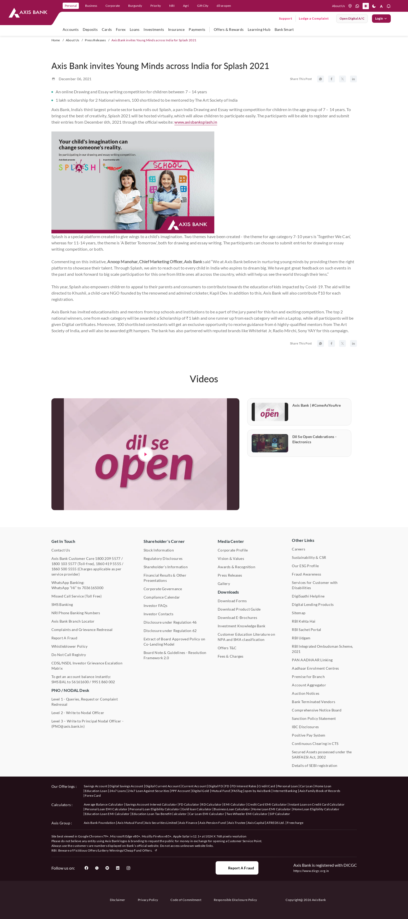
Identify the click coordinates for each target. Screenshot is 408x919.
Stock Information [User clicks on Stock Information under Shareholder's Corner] (159, 550)
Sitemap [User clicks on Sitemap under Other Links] (298, 613)
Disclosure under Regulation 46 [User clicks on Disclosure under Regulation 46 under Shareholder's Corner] (170, 622)
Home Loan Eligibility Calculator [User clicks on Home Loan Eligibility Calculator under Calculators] (316, 809)
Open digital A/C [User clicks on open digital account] (352, 18)
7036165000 (92, 587)
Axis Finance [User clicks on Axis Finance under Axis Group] (188, 823)
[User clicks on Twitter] (97, 868)
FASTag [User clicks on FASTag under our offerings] (237, 791)
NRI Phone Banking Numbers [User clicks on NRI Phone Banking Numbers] (75, 613)
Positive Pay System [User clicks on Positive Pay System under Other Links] (308, 735)
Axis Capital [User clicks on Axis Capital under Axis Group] (256, 823)
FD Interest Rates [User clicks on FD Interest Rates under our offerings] (244, 786)
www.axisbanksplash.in (195, 121)
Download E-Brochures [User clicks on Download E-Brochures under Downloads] (237, 617)
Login (381, 18)
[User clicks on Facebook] (86, 868)
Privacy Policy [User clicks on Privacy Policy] (148, 900)
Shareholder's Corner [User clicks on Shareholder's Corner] (164, 541)
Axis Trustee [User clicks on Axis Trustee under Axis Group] (237, 823)
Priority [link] (155, 6)
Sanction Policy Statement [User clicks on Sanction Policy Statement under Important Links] (314, 718)
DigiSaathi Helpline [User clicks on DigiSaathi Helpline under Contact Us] (308, 596)
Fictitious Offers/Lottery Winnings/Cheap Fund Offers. (115, 850)
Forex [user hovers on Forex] (121, 29)
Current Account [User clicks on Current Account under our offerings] (194, 786)
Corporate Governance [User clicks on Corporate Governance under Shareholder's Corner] (163, 589)
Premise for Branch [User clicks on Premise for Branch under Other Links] (308, 676)
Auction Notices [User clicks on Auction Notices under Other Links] (305, 693)
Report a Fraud (237, 868)
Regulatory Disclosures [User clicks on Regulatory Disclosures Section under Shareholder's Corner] (163, 558)
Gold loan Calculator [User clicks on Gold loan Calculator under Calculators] (197, 809)
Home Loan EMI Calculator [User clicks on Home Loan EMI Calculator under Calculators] (271, 809)
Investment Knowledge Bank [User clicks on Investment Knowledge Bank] (241, 626)
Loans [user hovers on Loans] (134, 29)
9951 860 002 (103, 682)
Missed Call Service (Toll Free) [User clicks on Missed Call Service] (76, 596)
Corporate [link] (112, 6)
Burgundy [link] (135, 6)
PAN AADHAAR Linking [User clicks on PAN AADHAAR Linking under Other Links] (312, 660)
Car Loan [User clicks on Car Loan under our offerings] (306, 786)
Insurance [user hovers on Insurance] (176, 29)
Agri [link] (186, 6)
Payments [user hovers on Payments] (197, 29)
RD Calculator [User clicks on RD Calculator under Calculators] (211, 804)
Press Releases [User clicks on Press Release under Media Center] (230, 575)
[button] (366, 6)
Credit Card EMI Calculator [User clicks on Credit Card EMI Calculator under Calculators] (267, 804)
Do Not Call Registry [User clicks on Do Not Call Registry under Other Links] (68, 654)
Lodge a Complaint (314, 18)
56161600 (80, 682)
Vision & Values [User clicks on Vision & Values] (231, 558)
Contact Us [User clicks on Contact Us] (60, 550)
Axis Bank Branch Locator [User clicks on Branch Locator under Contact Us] (73, 621)
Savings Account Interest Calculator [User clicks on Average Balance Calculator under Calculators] (151, 804)
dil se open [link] (224, 6)
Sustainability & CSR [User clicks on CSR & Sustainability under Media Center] (309, 557)
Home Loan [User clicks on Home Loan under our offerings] (323, 786)
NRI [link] (172, 6)
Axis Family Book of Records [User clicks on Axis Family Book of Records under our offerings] (319, 791)
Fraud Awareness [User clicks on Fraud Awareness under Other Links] (306, 574)
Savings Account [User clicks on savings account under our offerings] (96, 786)
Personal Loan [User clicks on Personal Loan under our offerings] (287, 786)
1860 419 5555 (108, 563)
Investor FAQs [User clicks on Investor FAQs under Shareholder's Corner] (155, 605)
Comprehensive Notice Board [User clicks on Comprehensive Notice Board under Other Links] (316, 710)
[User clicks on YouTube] (107, 868)
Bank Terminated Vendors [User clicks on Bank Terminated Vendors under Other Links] (313, 701)
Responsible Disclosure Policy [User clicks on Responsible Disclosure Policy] (235, 900)
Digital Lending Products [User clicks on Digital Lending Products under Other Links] (313, 604)
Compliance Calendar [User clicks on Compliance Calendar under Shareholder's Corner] (162, 597)
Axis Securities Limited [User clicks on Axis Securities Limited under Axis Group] (161, 823)
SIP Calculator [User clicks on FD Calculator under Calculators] (280, 814)
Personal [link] (71, 6)
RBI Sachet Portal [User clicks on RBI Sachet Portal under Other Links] (306, 629)
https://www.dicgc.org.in (311, 871)
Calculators (61, 804)
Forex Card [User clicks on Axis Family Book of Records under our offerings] (93, 795)
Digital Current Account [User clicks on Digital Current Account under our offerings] (162, 786)
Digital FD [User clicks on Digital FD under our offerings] (216, 786)
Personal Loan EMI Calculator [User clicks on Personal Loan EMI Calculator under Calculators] (106, 809)
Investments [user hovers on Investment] (154, 29)
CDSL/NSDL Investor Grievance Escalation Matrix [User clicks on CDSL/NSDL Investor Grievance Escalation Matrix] (86, 665)
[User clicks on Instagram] (128, 868)
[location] (350, 6)
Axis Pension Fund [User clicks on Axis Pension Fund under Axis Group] (212, 823)
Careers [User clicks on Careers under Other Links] (298, 549)
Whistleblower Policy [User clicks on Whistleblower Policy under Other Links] (69, 646)
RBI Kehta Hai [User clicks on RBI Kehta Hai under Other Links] (303, 621)
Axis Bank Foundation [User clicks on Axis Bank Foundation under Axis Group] (99, 823)
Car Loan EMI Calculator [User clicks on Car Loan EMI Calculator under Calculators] (206, 814)
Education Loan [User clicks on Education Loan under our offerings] (96, 791)
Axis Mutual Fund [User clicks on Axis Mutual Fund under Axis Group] (130, 823)
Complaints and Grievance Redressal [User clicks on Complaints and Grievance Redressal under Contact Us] (82, 629)
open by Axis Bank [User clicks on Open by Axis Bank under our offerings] (258, 791)
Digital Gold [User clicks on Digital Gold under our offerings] (200, 791)
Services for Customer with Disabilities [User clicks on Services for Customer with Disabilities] (315, 585)
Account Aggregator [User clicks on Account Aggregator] (309, 685)
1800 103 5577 (64, 563)
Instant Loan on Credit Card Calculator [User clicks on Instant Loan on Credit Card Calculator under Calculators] (317, 804)
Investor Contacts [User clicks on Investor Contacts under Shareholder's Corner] (158, 614)
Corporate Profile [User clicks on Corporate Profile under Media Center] (233, 550)
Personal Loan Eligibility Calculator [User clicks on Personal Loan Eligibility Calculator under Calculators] (154, 809)
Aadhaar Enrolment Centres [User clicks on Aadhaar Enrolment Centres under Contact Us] (315, 668)
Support (285, 18)
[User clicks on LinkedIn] (118, 868)
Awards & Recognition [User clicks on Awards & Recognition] (236, 567)
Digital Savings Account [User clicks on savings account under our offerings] (126, 786)
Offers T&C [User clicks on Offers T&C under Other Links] (227, 648)
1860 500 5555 (64, 569)
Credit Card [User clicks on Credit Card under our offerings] (266, 786)
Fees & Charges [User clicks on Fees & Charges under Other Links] (230, 656)
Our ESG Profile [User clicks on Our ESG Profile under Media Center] (305, 566)
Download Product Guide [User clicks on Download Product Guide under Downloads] (239, 609)
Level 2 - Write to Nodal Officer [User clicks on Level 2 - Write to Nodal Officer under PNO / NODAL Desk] (77, 712)
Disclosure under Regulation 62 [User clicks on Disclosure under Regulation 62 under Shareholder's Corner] (170, 630)
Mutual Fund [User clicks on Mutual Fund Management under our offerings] (220, 791)
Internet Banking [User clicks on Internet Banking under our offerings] (285, 791)
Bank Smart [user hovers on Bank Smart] (284, 29)
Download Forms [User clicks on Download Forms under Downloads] (232, 601)
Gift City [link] (202, 6)
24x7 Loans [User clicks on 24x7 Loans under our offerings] (117, 791)
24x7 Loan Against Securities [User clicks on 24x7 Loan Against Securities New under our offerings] (148, 791)
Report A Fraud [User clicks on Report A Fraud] (64, 638)
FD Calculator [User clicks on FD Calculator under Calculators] (189, 804)
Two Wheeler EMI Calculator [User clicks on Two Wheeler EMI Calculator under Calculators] (247, 814)
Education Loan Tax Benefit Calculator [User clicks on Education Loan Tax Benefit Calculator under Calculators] (159, 814)
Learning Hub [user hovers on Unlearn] (259, 29)
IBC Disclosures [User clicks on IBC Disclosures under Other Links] (305, 727)
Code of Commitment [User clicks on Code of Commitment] (185, 900)
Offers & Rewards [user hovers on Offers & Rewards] (229, 29)
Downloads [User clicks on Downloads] (228, 591)
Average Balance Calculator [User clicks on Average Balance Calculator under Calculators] (103, 804)
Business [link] (91, 6)
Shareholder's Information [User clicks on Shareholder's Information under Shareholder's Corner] (166, 567)
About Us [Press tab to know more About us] (338, 6)
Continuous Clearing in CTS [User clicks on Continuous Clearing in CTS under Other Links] (315, 743)
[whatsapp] (357, 6)
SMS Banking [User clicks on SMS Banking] (62, 604)
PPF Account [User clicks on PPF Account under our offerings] (180, 791)
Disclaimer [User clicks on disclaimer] (117, 900)
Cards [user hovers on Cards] (107, 29)
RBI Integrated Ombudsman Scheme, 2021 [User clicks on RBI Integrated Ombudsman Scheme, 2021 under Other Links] (322, 649)
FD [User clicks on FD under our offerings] (227, 786)
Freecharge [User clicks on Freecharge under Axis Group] (295, 823)
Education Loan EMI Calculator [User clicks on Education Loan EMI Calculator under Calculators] (107, 814)
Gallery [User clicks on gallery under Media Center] (224, 583)
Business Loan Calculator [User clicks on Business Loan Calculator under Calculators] (232, 809)
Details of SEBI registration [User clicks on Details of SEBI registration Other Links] (314, 765)
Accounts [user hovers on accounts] (71, 29)
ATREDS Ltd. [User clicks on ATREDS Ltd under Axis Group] (276, 823)
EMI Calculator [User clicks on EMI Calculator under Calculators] (234, 804)
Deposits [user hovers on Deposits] (90, 29)
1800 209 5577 (107, 558)
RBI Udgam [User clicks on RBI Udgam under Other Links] (301, 638)
